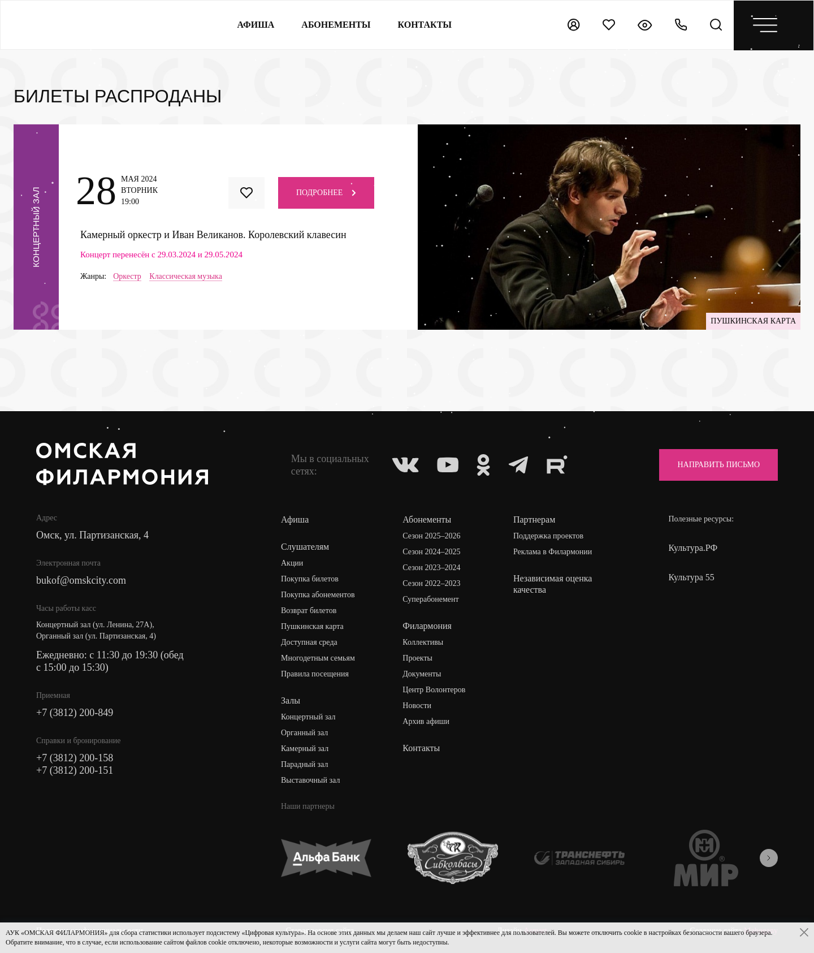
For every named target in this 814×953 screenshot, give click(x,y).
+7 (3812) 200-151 (74, 770)
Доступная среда (309, 642)
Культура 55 (691, 577)
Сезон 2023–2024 (431, 567)
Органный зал (304, 732)
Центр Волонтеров (433, 689)
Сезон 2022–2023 (431, 583)
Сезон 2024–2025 (431, 551)
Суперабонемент (430, 599)
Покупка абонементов (318, 594)
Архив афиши (425, 721)
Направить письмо (718, 464)
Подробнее (326, 192)
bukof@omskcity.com (81, 580)
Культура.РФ (692, 548)
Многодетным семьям (318, 658)
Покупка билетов (310, 579)
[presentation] (769, 858)
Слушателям (305, 546)
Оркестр (127, 277)
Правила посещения (315, 674)
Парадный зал (304, 764)
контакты (425, 24)
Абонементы (335, 24)
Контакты (421, 748)
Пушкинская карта (312, 626)
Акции (292, 563)
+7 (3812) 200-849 (74, 712)
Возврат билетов (308, 610)
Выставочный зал (310, 780)
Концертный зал (308, 717)
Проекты (417, 658)
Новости (416, 705)
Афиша (255, 24)
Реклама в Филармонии (552, 551)
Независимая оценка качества (552, 583)
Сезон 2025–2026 (431, 536)
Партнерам (534, 519)
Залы (290, 700)
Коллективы (422, 642)
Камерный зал (304, 748)
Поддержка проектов (548, 536)
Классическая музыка (185, 277)
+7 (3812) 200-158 (74, 758)
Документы (421, 674)
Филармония (427, 626)
